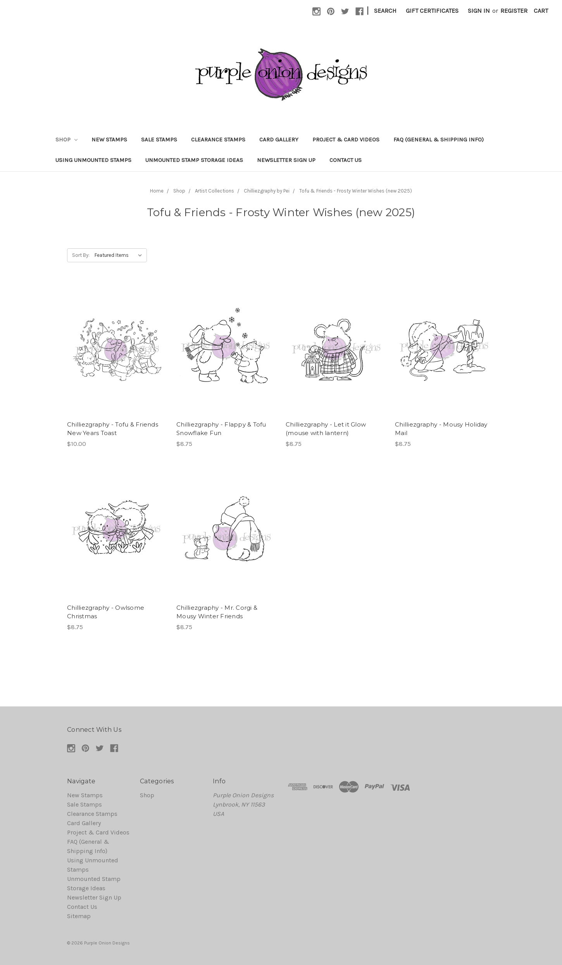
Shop (66, 139)
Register (514, 10)
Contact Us (345, 160)
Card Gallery (278, 139)
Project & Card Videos (345, 139)
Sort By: (81, 255)
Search (385, 10)
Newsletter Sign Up (286, 160)
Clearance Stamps (218, 139)
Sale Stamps (159, 139)
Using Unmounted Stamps (93, 160)
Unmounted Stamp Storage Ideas (194, 160)
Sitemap (79, 916)
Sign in (479, 10)
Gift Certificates (432, 10)
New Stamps (109, 139)
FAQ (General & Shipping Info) (438, 139)
